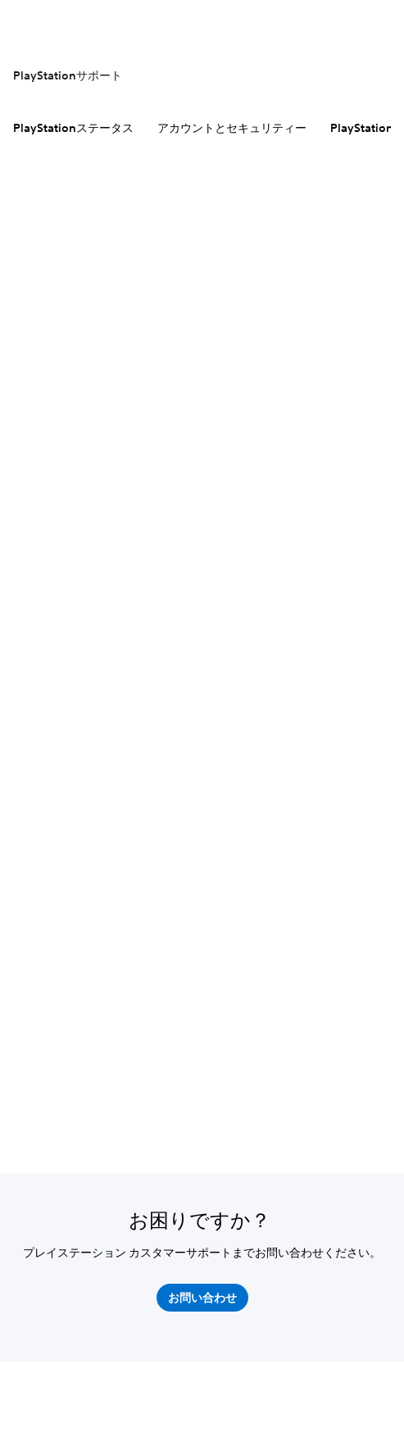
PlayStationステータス (73, 128)
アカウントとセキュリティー (231, 128)
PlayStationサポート (67, 75)
